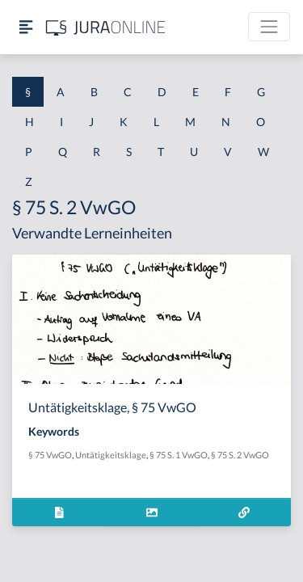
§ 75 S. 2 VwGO (240, 454)
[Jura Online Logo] (105, 27)
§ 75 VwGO (50, 454)
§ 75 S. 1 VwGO (178, 454)
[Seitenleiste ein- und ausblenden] (26, 27)
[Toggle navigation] (269, 26)
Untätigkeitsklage (110, 454)
